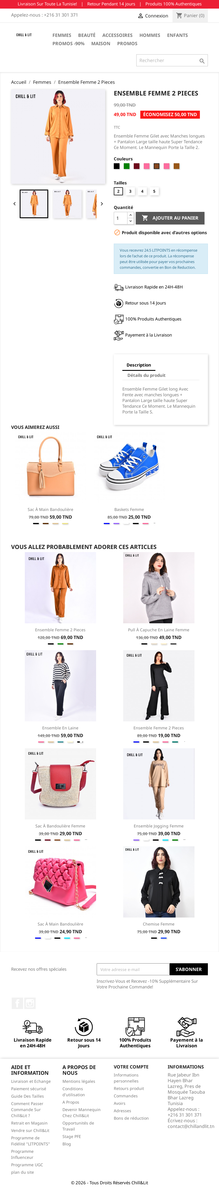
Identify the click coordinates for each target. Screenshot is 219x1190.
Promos (127, 43)
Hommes (149, 35)
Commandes (126, 1096)
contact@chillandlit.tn (191, 1126)
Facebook (17, 1003)
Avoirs (119, 1103)
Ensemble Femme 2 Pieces (60, 629)
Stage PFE (71, 1136)
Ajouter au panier (170, 218)
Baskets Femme (129, 509)
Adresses (122, 1110)
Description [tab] (139, 365)
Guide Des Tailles (27, 1096)
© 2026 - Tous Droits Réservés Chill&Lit (109, 1182)
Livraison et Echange (31, 1081)
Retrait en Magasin (29, 1123)
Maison (100, 43)
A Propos (70, 1102)
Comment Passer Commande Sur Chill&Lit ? (27, 1109)
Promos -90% (68, 43)
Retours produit (129, 1088)
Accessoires (117, 35)
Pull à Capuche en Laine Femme (158, 629)
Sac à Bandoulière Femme (60, 826)
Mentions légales (78, 1081)
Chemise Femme (159, 924)
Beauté (87, 35)
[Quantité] (120, 218)
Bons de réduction (131, 1118)
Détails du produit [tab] (146, 375)
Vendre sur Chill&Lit (30, 1130)
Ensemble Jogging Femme (159, 826)
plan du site (22, 1172)
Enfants (177, 35)
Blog (66, 1144)
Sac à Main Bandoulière (50, 509)
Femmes (61, 35)
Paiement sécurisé (28, 1088)
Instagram (30, 1003)
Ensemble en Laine (60, 728)
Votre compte (131, 1067)
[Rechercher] (172, 60)
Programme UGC (27, 1164)
